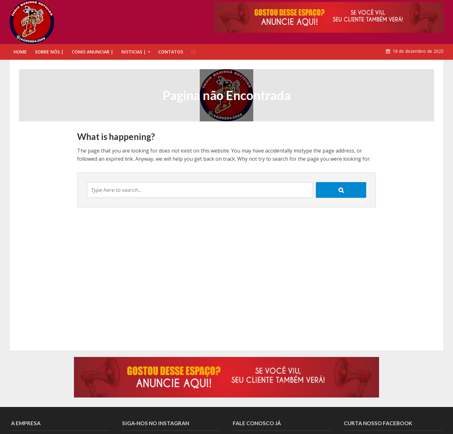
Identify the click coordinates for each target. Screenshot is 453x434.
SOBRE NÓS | (49, 52)
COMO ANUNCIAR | (92, 52)
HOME (20, 52)
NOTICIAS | (133, 52)
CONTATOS (170, 52)
